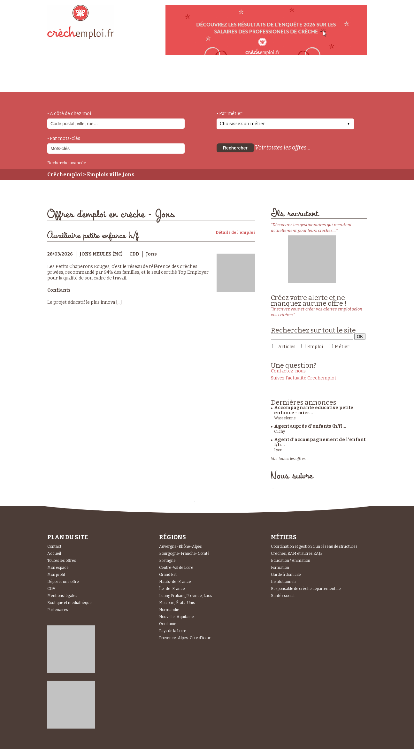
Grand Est (168, 574)
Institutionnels (283, 581)
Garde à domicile (286, 574)
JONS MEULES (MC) (101, 254)
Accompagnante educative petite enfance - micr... (313, 410)
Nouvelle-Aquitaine (176, 617)
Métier (342, 346)
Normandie (169, 610)
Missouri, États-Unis (177, 602)
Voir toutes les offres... (282, 147)
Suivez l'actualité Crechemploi (303, 378)
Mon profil (56, 574)
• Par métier (229, 113)
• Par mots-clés (63, 138)
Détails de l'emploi (235, 232)
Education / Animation (290, 560)
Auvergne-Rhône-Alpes (180, 546)
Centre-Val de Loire (176, 567)
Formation (280, 567)
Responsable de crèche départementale (306, 588)
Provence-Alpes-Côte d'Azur (185, 638)
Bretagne (167, 560)
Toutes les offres (61, 560)
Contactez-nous (288, 371)
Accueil (54, 553)
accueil (65, 83)
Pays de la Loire (172, 631)
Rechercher (235, 147)
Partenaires (57, 610)
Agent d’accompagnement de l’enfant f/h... (319, 442)
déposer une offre (198, 77)
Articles (286, 346)
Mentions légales (62, 595)
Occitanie (167, 624)
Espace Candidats (264, 76)
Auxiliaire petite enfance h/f (92, 235)
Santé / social (283, 595)
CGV (51, 588)
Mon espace (58, 567)
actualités (141, 77)
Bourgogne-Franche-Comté (184, 553)
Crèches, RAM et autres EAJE (297, 553)
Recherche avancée (66, 162)
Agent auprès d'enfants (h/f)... (310, 426)
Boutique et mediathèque (69, 602)
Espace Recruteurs (333, 81)
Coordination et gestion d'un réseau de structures (314, 546)
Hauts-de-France (175, 581)
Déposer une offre (63, 581)
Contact (54, 546)
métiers (101, 80)
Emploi (315, 346)
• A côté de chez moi (69, 113)
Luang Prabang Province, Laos (185, 595)
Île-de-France (172, 588)
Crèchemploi (64, 175)
